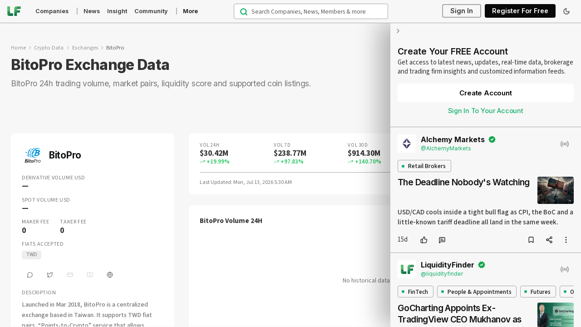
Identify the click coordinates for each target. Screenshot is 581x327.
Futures (537, 291)
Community (151, 11)
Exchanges (85, 47)
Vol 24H (210, 145)
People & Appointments (476, 291)
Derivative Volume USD (53, 178)
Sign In (461, 11)
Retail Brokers (424, 166)
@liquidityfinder (442, 273)
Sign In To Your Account (485, 110)
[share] (549, 240)
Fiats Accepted (43, 244)
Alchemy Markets (453, 139)
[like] (424, 240)
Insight (117, 11)
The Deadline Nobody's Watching (464, 182)
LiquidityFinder (447, 264)
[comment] (442, 240)
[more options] (566, 240)
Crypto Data (49, 47)
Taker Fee (73, 222)
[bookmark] (531, 240)
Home (18, 47)
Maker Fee (35, 222)
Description (39, 293)
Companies (52, 11)
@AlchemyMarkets (446, 148)
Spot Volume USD (46, 200)
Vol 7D (282, 145)
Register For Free (520, 11)
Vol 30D (358, 145)
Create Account (485, 93)
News (92, 11)
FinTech (415, 291)
